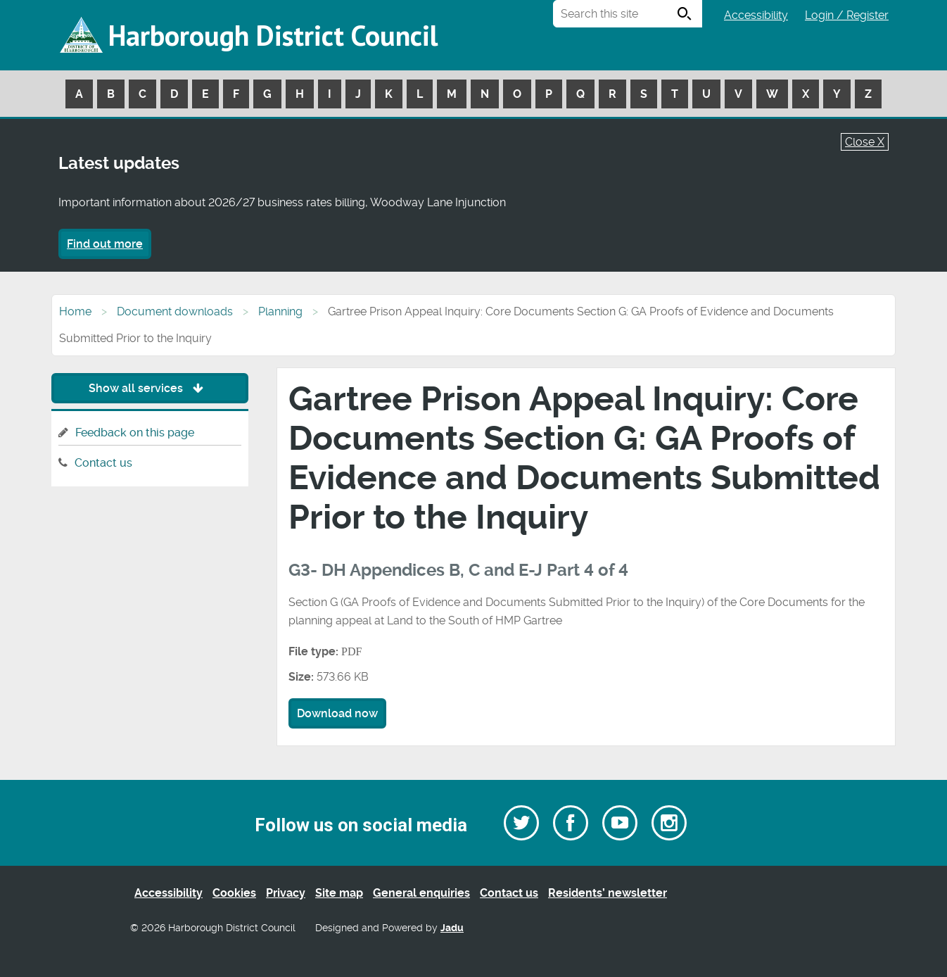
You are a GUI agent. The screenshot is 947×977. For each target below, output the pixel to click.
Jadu (452, 928)
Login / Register (847, 15)
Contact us (103, 462)
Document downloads (175, 311)
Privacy (285, 893)
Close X (864, 142)
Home (75, 311)
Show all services (149, 388)
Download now (337, 713)
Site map (339, 893)
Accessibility (756, 15)
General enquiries (421, 893)
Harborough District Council (273, 35)
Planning (280, 311)
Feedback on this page (134, 432)
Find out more (105, 244)
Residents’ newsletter (607, 893)
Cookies (234, 893)
